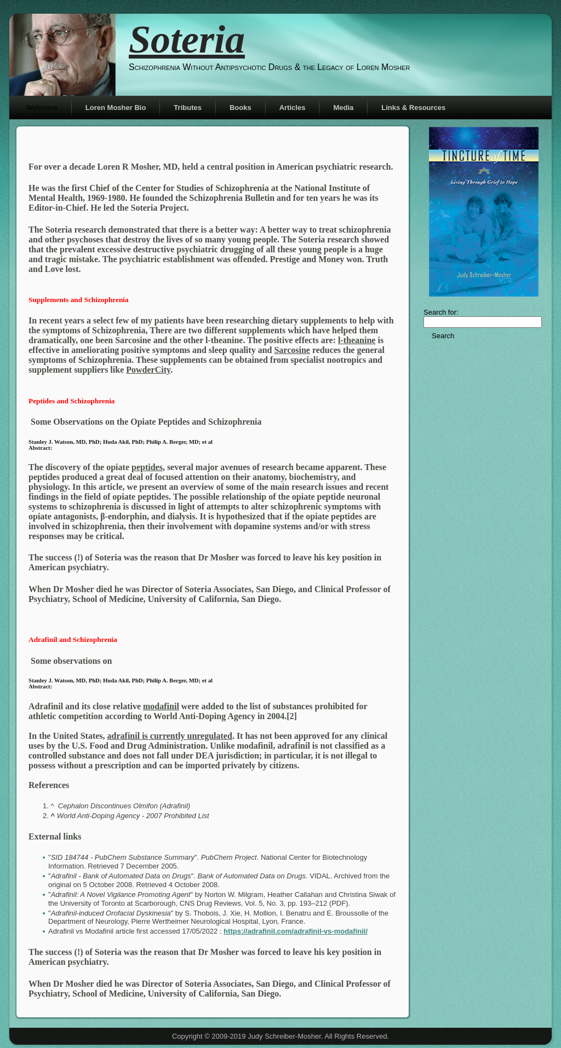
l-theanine (356, 340)
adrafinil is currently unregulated (169, 735)
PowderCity (148, 369)
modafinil (161, 706)
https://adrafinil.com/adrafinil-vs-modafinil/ (296, 931)
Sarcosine (292, 350)
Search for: (441, 312)
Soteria (187, 39)
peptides (147, 467)
